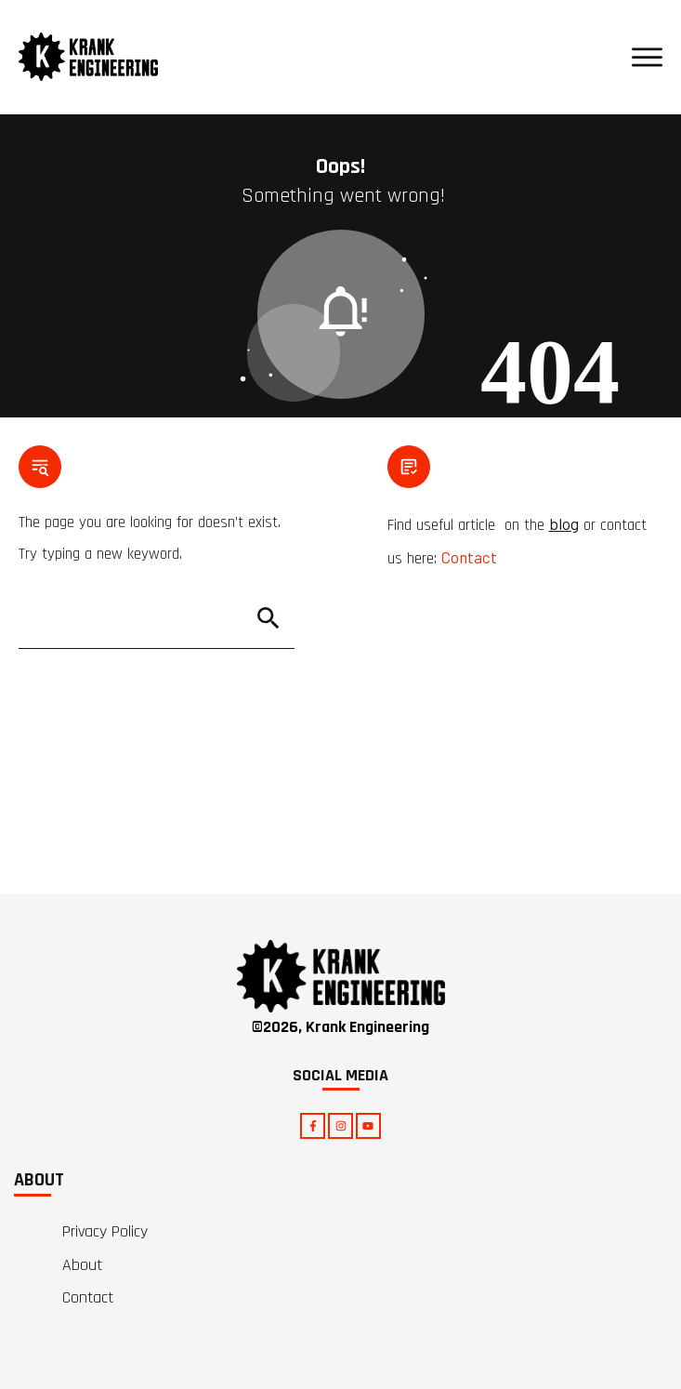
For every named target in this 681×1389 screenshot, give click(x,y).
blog (564, 523)
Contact (469, 557)
